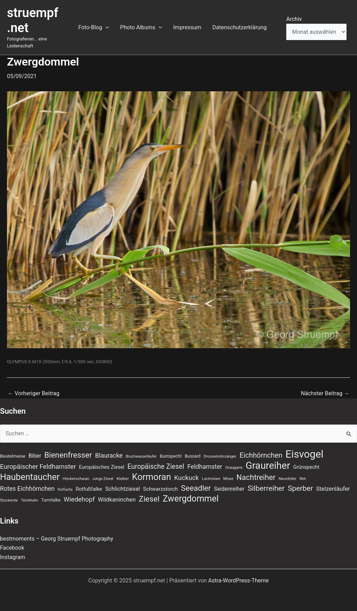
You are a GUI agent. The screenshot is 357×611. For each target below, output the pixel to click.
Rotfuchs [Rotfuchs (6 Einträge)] (65, 489)
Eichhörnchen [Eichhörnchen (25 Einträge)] (261, 455)
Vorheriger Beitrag (33, 393)
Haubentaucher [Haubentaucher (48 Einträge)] (30, 477)
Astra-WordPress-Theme (238, 580)
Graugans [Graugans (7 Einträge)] (233, 467)
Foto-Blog (93, 27)
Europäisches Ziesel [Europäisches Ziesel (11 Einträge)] (101, 467)
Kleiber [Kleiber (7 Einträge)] (122, 478)
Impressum (187, 27)
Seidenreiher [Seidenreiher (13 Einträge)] (229, 489)
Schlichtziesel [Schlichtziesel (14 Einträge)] (122, 489)
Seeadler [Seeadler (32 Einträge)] (196, 487)
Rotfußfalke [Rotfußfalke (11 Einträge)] (89, 489)
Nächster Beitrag (325, 393)
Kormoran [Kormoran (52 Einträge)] (151, 476)
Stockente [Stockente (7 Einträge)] (9, 500)
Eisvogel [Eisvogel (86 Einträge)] (305, 454)
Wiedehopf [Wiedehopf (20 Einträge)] (79, 499)
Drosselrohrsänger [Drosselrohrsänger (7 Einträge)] (220, 456)
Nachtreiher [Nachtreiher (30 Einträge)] (255, 477)
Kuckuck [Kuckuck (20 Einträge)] (186, 478)
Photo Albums (141, 27)
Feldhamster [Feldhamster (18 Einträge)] (204, 466)
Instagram (12, 557)
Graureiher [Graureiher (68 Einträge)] (268, 465)
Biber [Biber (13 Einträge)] (35, 455)
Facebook (12, 547)
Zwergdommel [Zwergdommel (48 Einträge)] (190, 498)
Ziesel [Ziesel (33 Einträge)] (149, 498)
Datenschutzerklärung (239, 27)
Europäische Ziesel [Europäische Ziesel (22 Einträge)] (155, 467)
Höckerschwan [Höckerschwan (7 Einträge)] (76, 478)
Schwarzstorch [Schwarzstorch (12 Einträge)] (160, 489)
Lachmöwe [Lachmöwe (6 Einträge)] (211, 478)
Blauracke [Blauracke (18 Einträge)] (109, 455)
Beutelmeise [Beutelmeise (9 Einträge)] (12, 456)
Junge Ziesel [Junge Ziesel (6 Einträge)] (102, 478)
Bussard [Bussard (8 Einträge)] (192, 456)
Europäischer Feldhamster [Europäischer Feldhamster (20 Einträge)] (38, 467)
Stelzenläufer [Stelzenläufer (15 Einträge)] (333, 489)
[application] (105, 27)
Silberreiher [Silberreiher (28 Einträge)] (266, 488)
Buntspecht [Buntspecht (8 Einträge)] (171, 456)
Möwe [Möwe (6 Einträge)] (228, 478)
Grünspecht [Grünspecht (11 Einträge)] (306, 467)
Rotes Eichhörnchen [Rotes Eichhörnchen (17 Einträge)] (27, 488)
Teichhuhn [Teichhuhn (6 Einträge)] (29, 500)
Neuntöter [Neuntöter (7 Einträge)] (287, 478)
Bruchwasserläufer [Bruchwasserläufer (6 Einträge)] (141, 456)
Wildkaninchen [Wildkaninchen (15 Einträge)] (117, 499)
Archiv (294, 19)
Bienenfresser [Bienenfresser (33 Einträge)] (68, 454)
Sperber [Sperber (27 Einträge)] (300, 488)
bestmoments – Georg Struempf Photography (56, 538)
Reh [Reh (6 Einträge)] (302, 478)
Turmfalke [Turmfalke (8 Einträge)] (50, 500)
